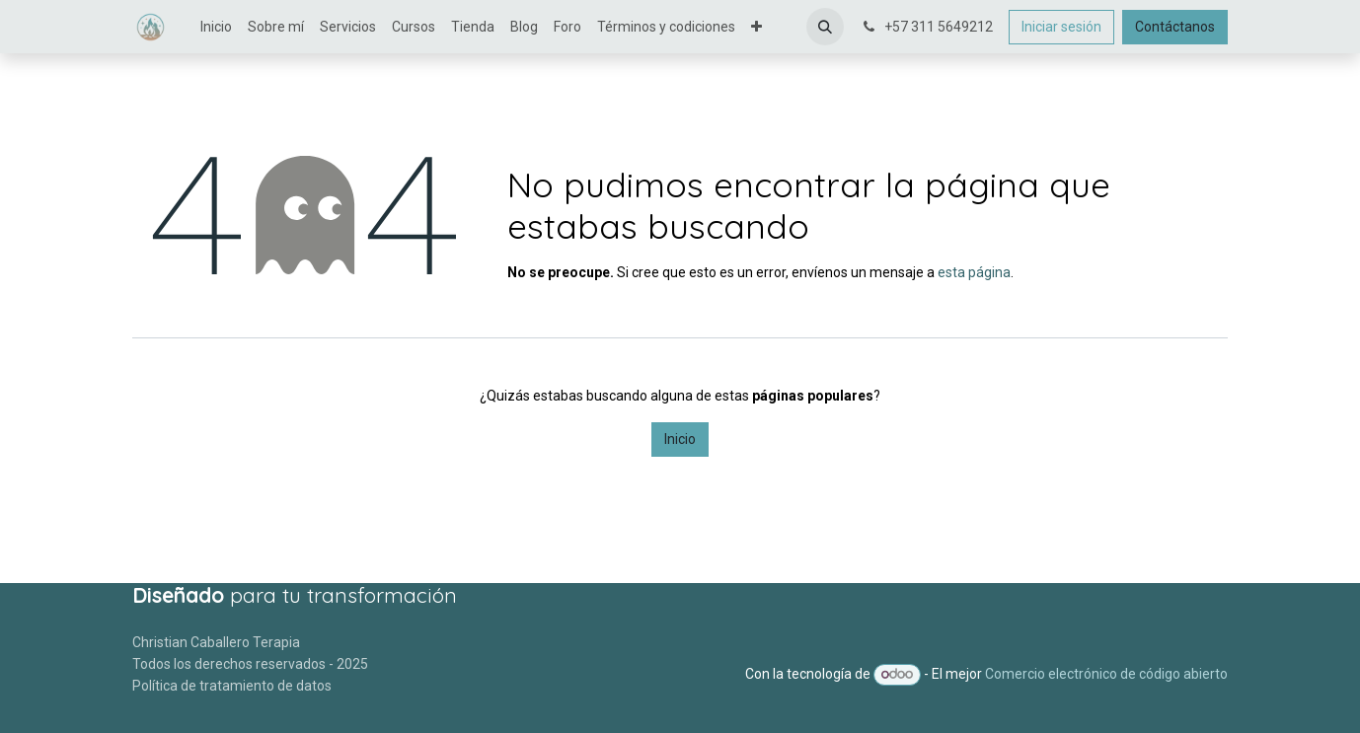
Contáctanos (1175, 27)
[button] (825, 26)
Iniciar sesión (1061, 27)
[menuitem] (216, 27)
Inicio (680, 439)
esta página (974, 272)
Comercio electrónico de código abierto (1106, 674)
